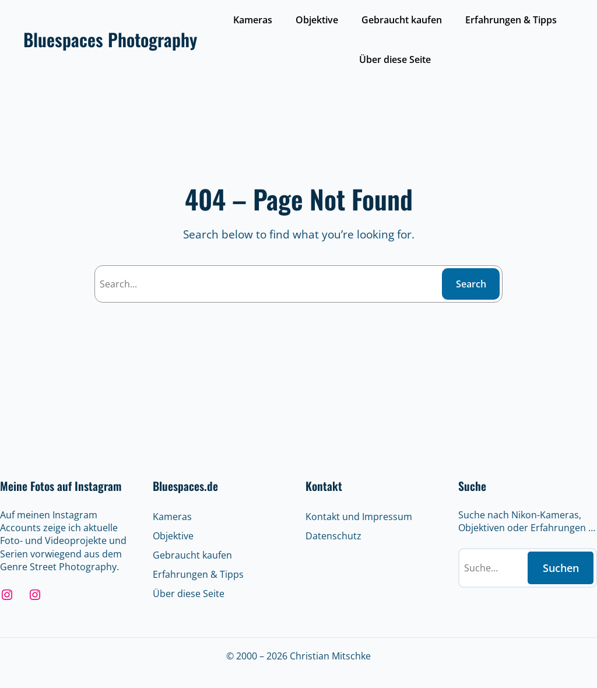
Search (471, 284)
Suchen (561, 568)
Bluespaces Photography (110, 39)
